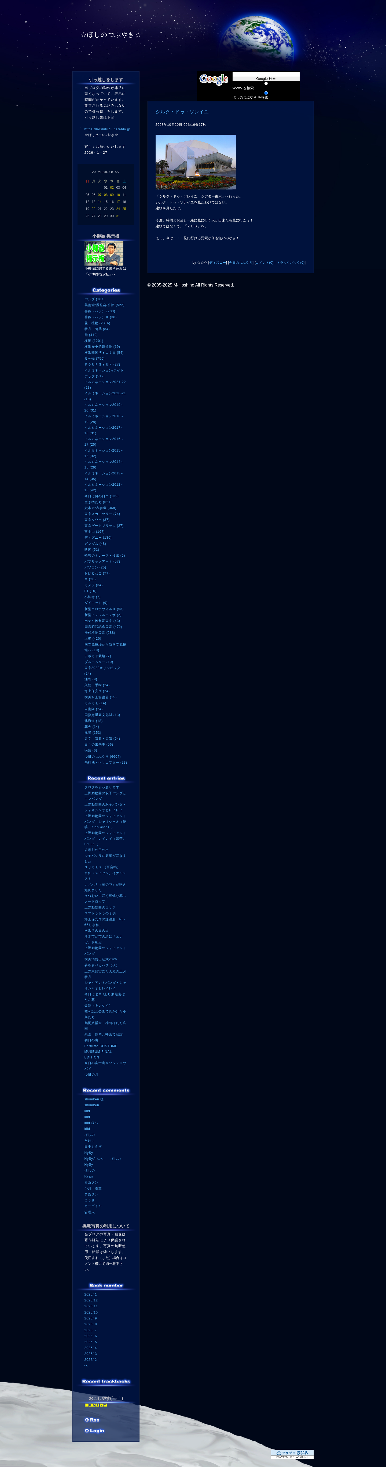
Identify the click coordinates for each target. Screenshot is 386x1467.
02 (112, 187)
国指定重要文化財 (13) (102, 715)
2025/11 (91, 1306)
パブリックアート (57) (102, 561)
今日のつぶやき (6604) (102, 756)
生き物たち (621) (98, 502)
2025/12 (91, 1300)
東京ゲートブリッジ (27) (104, 526)
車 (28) (90, 579)
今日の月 (91, 1074)
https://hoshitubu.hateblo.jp (107, 129)
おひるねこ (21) (97, 573)
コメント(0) (264, 262)
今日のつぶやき (241, 262)
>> (117, 172)
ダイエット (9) (96, 603)
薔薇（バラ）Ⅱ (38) (100, 317)
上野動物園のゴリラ (100, 907)
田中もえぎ (93, 1146)
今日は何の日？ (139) (101, 496)
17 (118, 202)
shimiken (91, 1105)
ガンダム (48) (95, 544)
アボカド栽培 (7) (97, 656)
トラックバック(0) (291, 262)
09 (112, 195)
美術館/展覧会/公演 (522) (104, 305)
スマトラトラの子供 (100, 913)
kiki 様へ (91, 1123)
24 (118, 209)
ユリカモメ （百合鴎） (102, 867)
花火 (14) (92, 727)
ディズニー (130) (98, 537)
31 (118, 216)
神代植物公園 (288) (99, 633)
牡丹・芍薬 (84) (97, 329)
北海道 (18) (93, 721)
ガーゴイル (93, 1206)
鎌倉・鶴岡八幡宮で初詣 (103, 1034)
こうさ (89, 1200)
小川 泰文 (93, 1188)
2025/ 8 (90, 1324)
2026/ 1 (90, 1294)
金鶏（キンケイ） (98, 1005)
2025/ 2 (90, 1360)
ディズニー (217, 262)
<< (94, 172)
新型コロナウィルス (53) (104, 609)
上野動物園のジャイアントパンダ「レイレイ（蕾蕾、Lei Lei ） (105, 838)
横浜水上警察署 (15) (100, 697)
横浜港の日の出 (96, 930)
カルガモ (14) (95, 703)
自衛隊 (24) (93, 709)
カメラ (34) (93, 585)
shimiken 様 (94, 1099)
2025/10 (91, 1312)
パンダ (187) (94, 299)
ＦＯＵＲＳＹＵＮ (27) (102, 364)
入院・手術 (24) (97, 685)
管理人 (89, 1212)
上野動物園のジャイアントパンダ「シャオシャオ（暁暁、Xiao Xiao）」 (105, 821)
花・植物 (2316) (97, 323)
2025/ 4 (90, 1348)
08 (106, 195)
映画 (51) (92, 550)
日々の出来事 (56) (98, 744)
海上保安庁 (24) (97, 691)
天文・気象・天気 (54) (102, 738)
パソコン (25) (95, 567)
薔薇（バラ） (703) (99, 311)
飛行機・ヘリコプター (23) (105, 762)
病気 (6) (90, 750)
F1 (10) (90, 591)
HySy (88, 1153)
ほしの (89, 1135)
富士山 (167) (94, 532)
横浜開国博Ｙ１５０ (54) (104, 353)
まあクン (91, 1182)
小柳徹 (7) (92, 597)
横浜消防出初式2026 (100, 959)
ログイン (94, 1431)
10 (118, 195)
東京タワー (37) (97, 520)
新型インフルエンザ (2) (103, 615)
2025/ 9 (90, 1318)
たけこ (89, 1141)
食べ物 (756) (94, 358)
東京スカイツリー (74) (102, 514)
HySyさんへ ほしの (102, 1159)
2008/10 (105, 172)
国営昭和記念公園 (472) (103, 627)
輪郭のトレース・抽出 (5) (104, 555)
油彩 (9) (90, 679)
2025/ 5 (90, 1342)
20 (93, 209)
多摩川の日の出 (96, 850)
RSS (92, 1420)
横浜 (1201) (94, 341)
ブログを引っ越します (101, 787)
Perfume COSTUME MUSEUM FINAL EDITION (101, 1051)
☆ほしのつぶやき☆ (111, 34)
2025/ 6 (90, 1336)
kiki (87, 1111)
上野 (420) (92, 639)
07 (99, 195)
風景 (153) (92, 733)
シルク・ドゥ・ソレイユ (182, 112)
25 (124, 209)
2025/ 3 (90, 1354)
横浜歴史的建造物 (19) (102, 347)
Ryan (88, 1176)
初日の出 (91, 1040)
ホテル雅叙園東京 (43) (102, 621)
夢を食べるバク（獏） (101, 965)
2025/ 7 (90, 1330)
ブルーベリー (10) (98, 662)
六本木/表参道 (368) (100, 508)
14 (99, 202)
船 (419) (91, 335)
